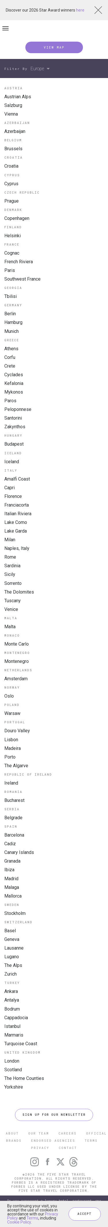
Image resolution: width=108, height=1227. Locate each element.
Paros (10, 400)
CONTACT (68, 1148)
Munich (11, 331)
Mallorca (13, 896)
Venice (11, 609)
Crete (9, 366)
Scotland (13, 1069)
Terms (32, 1218)
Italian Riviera (17, 513)
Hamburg (13, 322)
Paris (9, 270)
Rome (10, 557)
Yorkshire (13, 1087)
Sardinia (12, 565)
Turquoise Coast (20, 1043)
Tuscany (12, 600)
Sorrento (13, 583)
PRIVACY (40, 1148)
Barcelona (14, 835)
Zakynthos (14, 426)
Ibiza (9, 869)
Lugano (11, 956)
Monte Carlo (16, 644)
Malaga (11, 887)
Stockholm (15, 913)
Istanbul (12, 1026)
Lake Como (15, 522)
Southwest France (22, 279)
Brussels (13, 148)
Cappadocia (16, 1017)
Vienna (11, 114)
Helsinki (12, 235)
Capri (9, 487)
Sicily (9, 574)
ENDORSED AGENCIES (53, 1140)
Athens (11, 348)
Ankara (11, 991)
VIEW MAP (54, 47)
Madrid (11, 878)
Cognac (11, 253)
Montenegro (16, 661)
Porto (10, 757)
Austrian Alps (17, 96)
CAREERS (67, 1133)
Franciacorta (16, 505)
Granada (12, 861)
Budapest (14, 444)
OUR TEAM (38, 1133)
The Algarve (16, 765)
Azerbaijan (14, 131)
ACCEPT (84, 1214)
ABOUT (12, 1133)
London (11, 1061)
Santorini (13, 418)
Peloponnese (17, 409)
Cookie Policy (19, 1222)
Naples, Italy (16, 548)
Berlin (10, 313)
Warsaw (12, 713)
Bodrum (12, 1009)
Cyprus (11, 183)
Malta (10, 626)
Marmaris (13, 1035)
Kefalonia (13, 383)
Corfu (9, 357)
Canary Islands (19, 852)
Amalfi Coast (17, 479)
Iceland (11, 461)
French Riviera (18, 261)
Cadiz (10, 843)
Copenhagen (16, 218)
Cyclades (13, 374)
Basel (10, 930)
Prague (11, 201)
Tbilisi (10, 296)
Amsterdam (16, 678)
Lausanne (14, 948)
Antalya (11, 1000)
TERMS (91, 1140)
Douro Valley (17, 730)
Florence (13, 496)
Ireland (11, 783)
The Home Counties (24, 1078)
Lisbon (11, 739)
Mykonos (13, 392)
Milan (9, 539)
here (80, 10)
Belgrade (13, 817)
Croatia (11, 166)
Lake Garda (15, 531)
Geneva (11, 939)
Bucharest (14, 800)
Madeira (12, 748)
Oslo (9, 696)
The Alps (13, 965)
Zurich (10, 974)
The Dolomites (19, 592)
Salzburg (13, 105)
